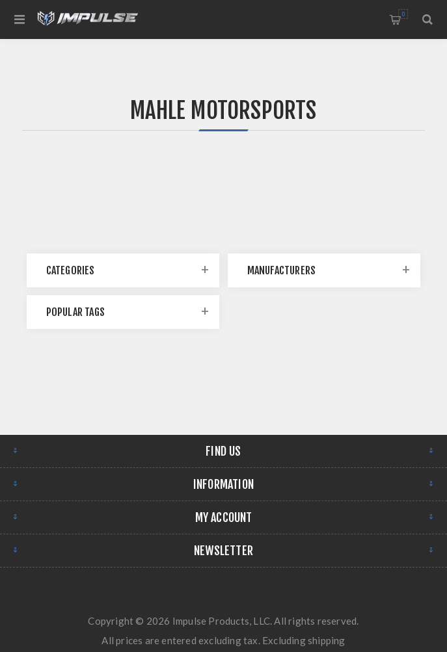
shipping (326, 640)
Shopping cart (403, 14)
